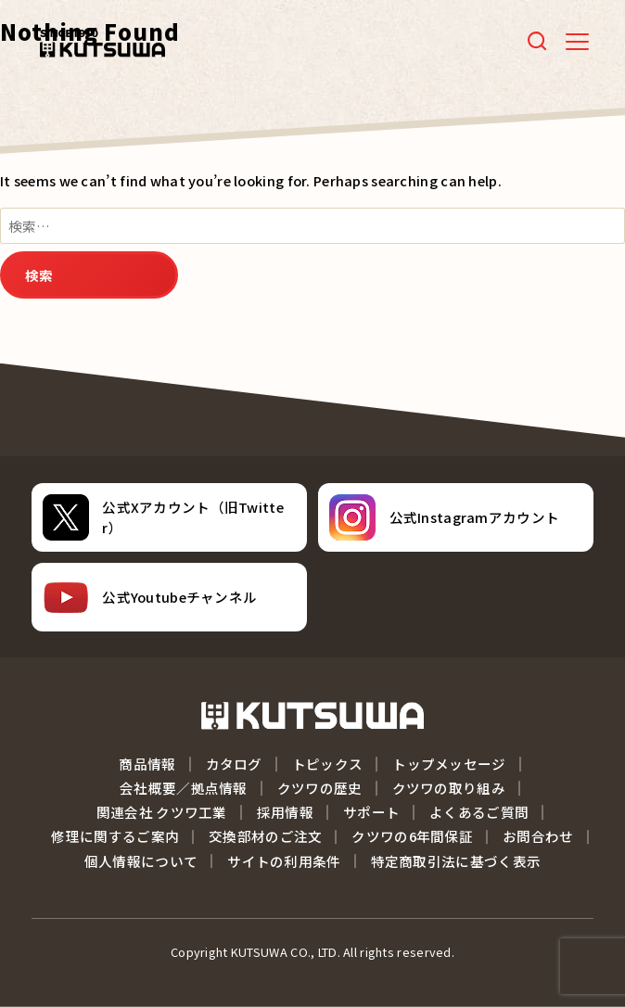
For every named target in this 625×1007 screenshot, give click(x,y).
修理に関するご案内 (115, 836)
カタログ (234, 763)
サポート (371, 812)
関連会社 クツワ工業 (161, 812)
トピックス (327, 763)
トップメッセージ (448, 763)
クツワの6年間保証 (412, 836)
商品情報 (147, 763)
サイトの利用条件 (283, 861)
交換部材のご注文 (265, 836)
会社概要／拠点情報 (184, 787)
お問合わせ (538, 836)
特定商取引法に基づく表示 (456, 861)
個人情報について (141, 861)
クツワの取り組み (448, 787)
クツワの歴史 (320, 787)
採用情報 (285, 812)
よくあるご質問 (479, 812)
